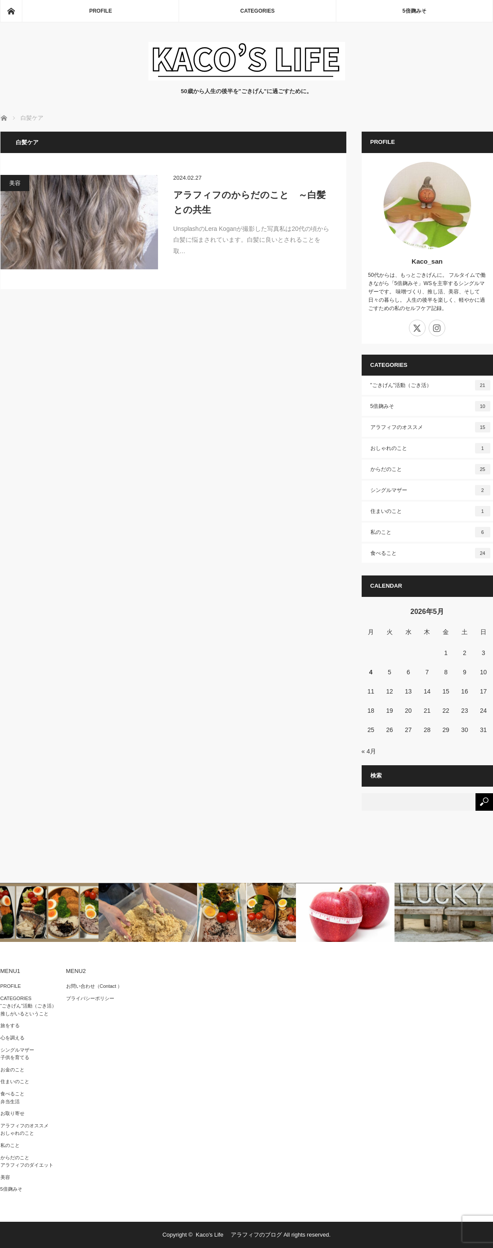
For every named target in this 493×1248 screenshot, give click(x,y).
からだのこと (430, 469)
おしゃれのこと (430, 448)
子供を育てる (14, 1057)
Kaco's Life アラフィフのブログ (239, 1234)
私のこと (430, 532)
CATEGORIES (257, 11)
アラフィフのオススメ (430, 427)
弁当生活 (10, 1101)
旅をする (10, 1025)
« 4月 (369, 751)
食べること (430, 553)
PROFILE (100, 11)
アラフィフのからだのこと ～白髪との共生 (249, 202)
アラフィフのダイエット (26, 1165)
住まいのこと (430, 511)
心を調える (12, 1037)
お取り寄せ (12, 1113)
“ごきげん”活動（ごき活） (28, 1005)
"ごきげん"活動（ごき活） (430, 385)
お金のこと (12, 1069)
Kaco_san (427, 261)
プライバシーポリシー (90, 998)
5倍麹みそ (414, 11)
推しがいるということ (24, 1013)
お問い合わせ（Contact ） (94, 986)
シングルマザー (430, 490)
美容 (15, 183)
